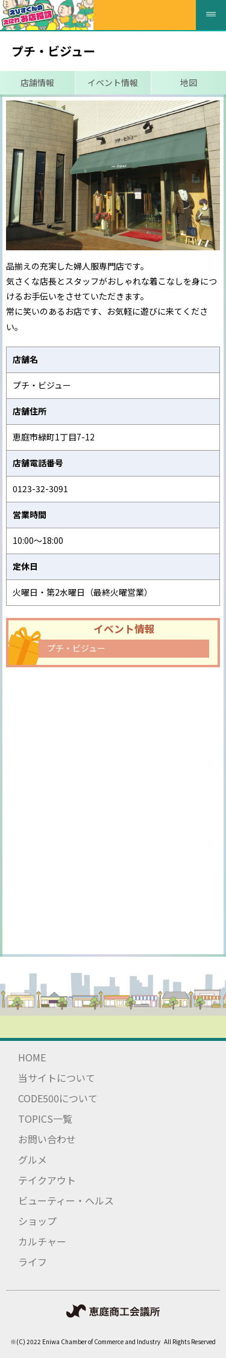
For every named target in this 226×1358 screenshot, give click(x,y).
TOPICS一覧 (45, 1118)
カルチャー (42, 1241)
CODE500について (58, 1098)
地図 (188, 82)
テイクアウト (47, 1180)
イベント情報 (112, 82)
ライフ (32, 1262)
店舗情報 (37, 82)
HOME (32, 1057)
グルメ (32, 1159)
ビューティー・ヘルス (66, 1200)
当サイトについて (56, 1077)
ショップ (37, 1221)
